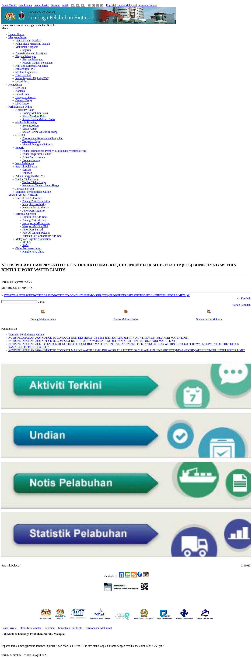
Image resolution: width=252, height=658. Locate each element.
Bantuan (55, 5)
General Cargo (23, 100)
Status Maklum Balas (34, 116)
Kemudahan (15, 84)
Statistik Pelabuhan (26, 166)
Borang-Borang (31, 160)
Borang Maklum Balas (35, 112)
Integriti (19, 147)
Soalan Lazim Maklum (209, 319)
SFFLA (26, 242)
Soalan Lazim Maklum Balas (38, 119)
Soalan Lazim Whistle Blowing (40, 131)
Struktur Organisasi (26, 72)
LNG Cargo (22, 103)
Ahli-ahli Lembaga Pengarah (31, 65)
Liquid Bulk (22, 94)
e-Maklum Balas (24, 109)
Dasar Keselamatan (30, 627)
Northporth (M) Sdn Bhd (36, 223)
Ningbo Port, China (33, 251)
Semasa (26, 169)
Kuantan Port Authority (35, 207)
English (110, 5)
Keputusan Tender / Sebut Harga (40, 185)
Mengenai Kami (17, 37)
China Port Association (28, 248)
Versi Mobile (9, 5)
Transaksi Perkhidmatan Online (33, 191)
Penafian (50, 627)
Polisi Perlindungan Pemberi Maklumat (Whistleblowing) (54, 150)
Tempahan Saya (31, 141)
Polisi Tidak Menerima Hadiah (32, 43)
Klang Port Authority (34, 204)
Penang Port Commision (36, 201)
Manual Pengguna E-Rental (37, 144)
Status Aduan (29, 128)
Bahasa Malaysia (126, 5)
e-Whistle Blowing (26, 122)
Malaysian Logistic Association (33, 238)
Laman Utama (16, 34)
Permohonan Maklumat (98, 627)
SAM (25, 245)
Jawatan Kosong (24, 188)
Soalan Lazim (41, 5)
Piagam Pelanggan (25, 56)
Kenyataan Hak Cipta (70, 627)
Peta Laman (25, 5)
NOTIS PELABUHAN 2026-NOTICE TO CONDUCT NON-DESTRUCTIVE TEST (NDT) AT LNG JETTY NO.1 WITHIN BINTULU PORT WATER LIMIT (98, 337)
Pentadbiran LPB (25, 68)
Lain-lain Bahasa (147, 5)
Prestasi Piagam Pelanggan (37, 62)
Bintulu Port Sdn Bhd (34, 216)
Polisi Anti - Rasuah (33, 157)
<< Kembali (244, 298)
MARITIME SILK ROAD (23, 194)
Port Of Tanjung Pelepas (36, 232)
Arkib (65, 5)
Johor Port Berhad (32, 229)
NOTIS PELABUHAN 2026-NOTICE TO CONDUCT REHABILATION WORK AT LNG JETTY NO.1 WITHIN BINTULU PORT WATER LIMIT (92, 340)
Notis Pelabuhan (24, 163)
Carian (41, 301)
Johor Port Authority (34, 210)
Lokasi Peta (22, 81)
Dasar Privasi (8, 627)
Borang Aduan (30, 125)
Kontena (20, 90)
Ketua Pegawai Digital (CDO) (32, 78)
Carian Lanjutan (241, 304)
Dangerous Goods (25, 97)
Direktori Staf (23, 75)
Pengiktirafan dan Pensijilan (31, 53)
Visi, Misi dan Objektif (28, 40)
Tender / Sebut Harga (27, 179)
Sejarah (26, 49)
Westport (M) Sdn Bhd (35, 226)
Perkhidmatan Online (20, 106)
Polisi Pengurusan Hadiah (36, 153)
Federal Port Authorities (28, 198)
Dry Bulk (20, 87)
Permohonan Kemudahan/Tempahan (42, 138)
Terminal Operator (25, 213)
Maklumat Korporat (26, 46)
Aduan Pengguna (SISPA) (30, 175)
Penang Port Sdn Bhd (34, 220)
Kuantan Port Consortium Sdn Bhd (42, 235)
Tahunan (27, 172)
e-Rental (20, 135)
